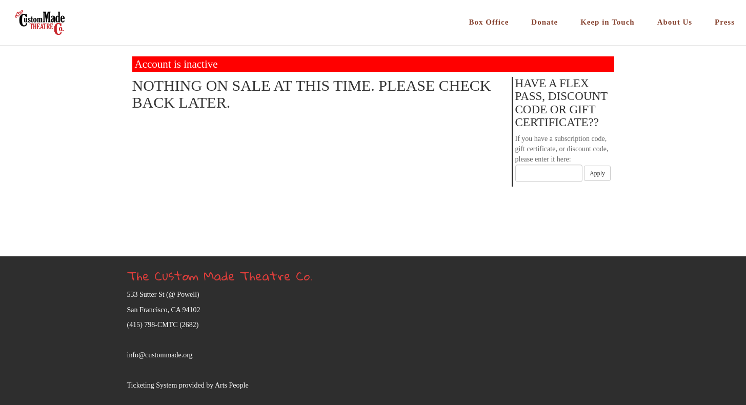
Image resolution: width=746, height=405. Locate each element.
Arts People (232, 385)
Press (725, 22)
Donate (544, 22)
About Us (674, 22)
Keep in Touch (607, 22)
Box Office (489, 22)
